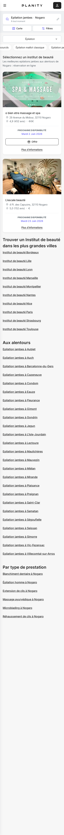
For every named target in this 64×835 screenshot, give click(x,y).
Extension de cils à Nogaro (20, 591)
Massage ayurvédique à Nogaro (23, 599)
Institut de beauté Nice (17, 303)
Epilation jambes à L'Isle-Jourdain (24, 434)
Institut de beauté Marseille (20, 278)
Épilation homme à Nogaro (20, 582)
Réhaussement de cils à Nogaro (23, 616)
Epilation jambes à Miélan (19, 468)
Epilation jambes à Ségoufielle (22, 519)
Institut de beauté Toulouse (20, 329)
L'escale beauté (15, 200)
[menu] (5, 5)
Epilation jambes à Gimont (20, 409)
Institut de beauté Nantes (19, 295)
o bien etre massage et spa (22, 113)
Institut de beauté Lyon (18, 269)
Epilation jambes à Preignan (21, 494)
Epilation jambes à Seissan (20, 528)
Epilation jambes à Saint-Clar (21, 502)
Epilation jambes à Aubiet (19, 349)
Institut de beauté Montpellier (22, 286)
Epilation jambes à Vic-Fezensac (23, 545)
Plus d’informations (32, 149)
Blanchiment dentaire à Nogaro (23, 573)
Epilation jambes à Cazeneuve (22, 374)
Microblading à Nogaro (17, 608)
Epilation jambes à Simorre (20, 536)
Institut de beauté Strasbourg (22, 320)
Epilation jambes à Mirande (20, 477)
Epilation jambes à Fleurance (21, 400)
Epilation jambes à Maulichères (23, 451)
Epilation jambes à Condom (20, 383)
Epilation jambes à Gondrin (20, 417)
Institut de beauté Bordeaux (21, 252)
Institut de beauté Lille (17, 261)
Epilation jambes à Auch (18, 357)
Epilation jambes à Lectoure (21, 443)
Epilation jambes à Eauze (19, 391)
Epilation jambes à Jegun (19, 426)
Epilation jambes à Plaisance (21, 485)
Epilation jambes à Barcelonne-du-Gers (28, 366)
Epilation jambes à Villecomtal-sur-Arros (29, 553)
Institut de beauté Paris (18, 312)
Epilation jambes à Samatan (20, 511)
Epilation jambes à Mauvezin (21, 460)
